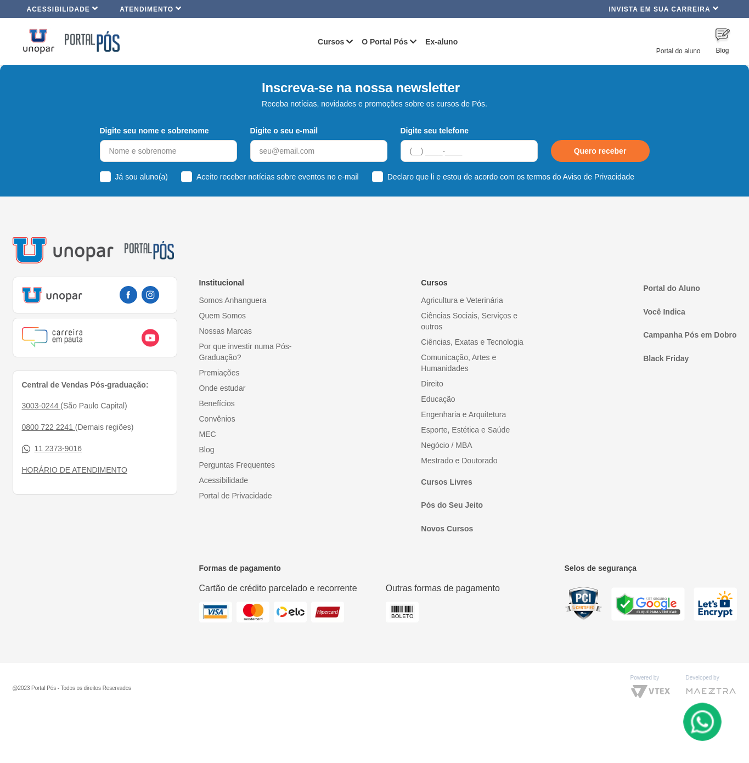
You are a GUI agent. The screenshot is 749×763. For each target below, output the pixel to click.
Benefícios (217, 403)
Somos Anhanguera (233, 300)
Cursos (331, 41)
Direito (432, 383)
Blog (207, 449)
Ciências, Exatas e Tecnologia (472, 342)
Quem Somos (222, 315)
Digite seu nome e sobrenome (154, 130)
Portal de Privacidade (235, 495)
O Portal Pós (385, 41)
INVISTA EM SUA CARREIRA (663, 8)
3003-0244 (41, 405)
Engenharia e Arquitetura (463, 414)
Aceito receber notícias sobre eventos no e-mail (277, 176)
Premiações (219, 372)
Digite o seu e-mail (284, 130)
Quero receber (600, 151)
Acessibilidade (63, 8)
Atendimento (151, 8)
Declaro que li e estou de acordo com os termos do (510, 176)
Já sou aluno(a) (141, 176)
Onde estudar (222, 388)
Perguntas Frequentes (237, 465)
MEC (207, 434)
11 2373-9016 (52, 448)
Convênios (217, 418)
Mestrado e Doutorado (459, 460)
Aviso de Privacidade (598, 176)
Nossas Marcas (225, 331)
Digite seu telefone (435, 130)
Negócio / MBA (446, 445)
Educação (438, 399)
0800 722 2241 (48, 427)
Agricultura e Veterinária (462, 300)
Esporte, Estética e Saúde (465, 429)
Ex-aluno (441, 41)
